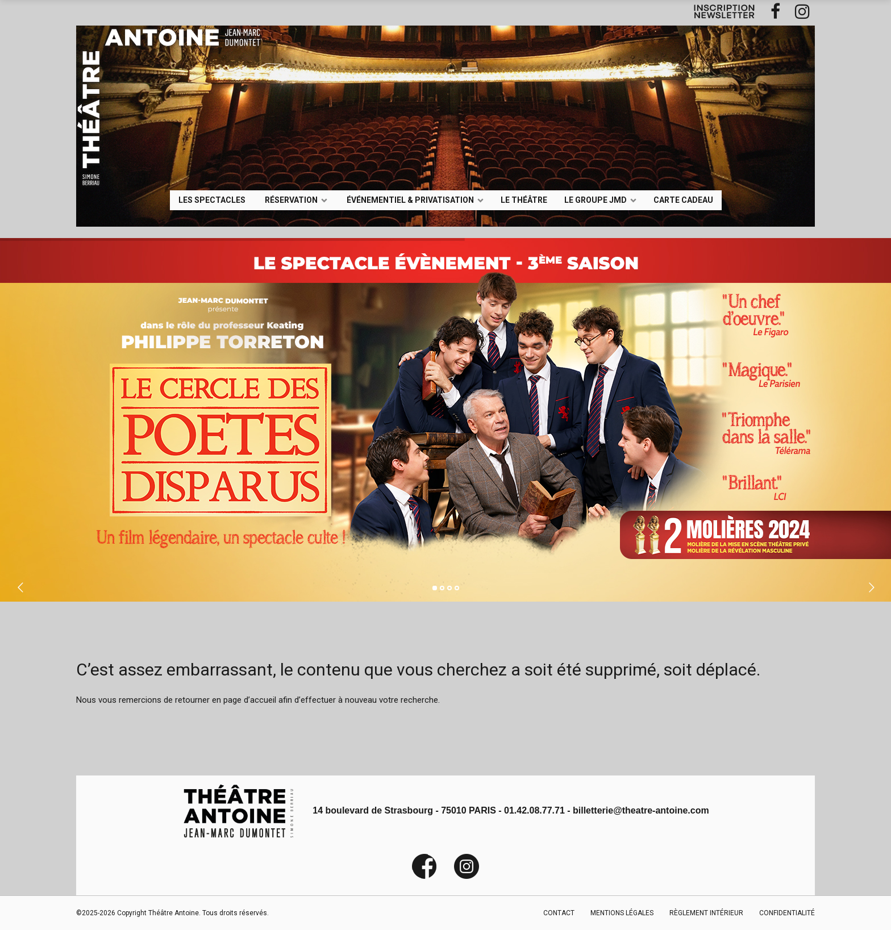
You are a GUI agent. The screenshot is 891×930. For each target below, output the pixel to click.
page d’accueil (249, 700)
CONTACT (558, 913)
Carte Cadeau (683, 199)
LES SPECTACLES (211, 199)
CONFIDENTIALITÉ (787, 913)
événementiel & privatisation (410, 199)
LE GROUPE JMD (595, 199)
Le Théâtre (524, 199)
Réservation (291, 199)
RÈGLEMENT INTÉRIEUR (706, 913)
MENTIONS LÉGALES (621, 913)
